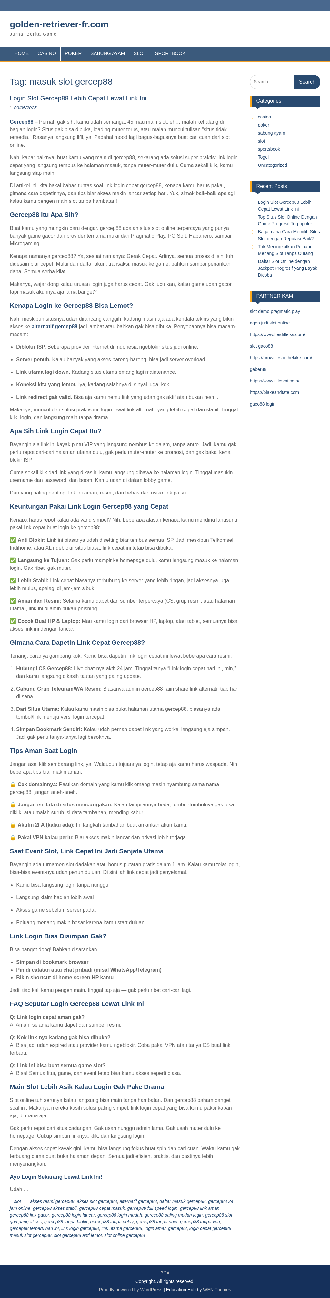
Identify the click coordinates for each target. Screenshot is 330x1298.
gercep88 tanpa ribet (156, 1221)
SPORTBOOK (170, 53)
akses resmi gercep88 (52, 1201)
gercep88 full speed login (152, 1208)
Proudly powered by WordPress (131, 1289)
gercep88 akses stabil (54, 1208)
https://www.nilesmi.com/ (274, 380)
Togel (263, 157)
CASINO (46, 53)
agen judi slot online (270, 322)
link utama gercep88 (121, 1228)
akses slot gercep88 (97, 1201)
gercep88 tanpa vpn (200, 1221)
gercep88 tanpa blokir (66, 1221)
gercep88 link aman (199, 1208)
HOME (21, 53)
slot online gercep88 (125, 1235)
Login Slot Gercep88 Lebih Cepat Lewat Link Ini (78, 98)
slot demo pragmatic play (275, 311)
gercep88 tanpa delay (112, 1221)
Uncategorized (272, 165)
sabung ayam (271, 133)
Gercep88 (21, 122)
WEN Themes (217, 1289)
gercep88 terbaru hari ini (34, 1228)
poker (263, 124)
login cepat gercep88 (210, 1228)
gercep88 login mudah (119, 1215)
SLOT (140, 53)
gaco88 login (262, 404)
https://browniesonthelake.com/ (281, 357)
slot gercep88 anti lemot (78, 1235)
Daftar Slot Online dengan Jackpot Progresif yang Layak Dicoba (287, 268)
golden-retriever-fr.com (59, 24)
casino (264, 116)
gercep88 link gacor (29, 1215)
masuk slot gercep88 (30, 1235)
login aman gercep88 (166, 1228)
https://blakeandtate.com (274, 392)
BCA (165, 1272)
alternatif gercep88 (54, 326)
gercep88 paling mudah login (174, 1215)
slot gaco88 (261, 346)
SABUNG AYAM (107, 53)
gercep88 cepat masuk (102, 1208)
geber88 (258, 369)
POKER (73, 53)
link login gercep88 (80, 1228)
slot (17, 1201)
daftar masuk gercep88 (182, 1201)
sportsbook (269, 149)
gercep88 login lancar (73, 1215)
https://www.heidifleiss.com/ (277, 334)
